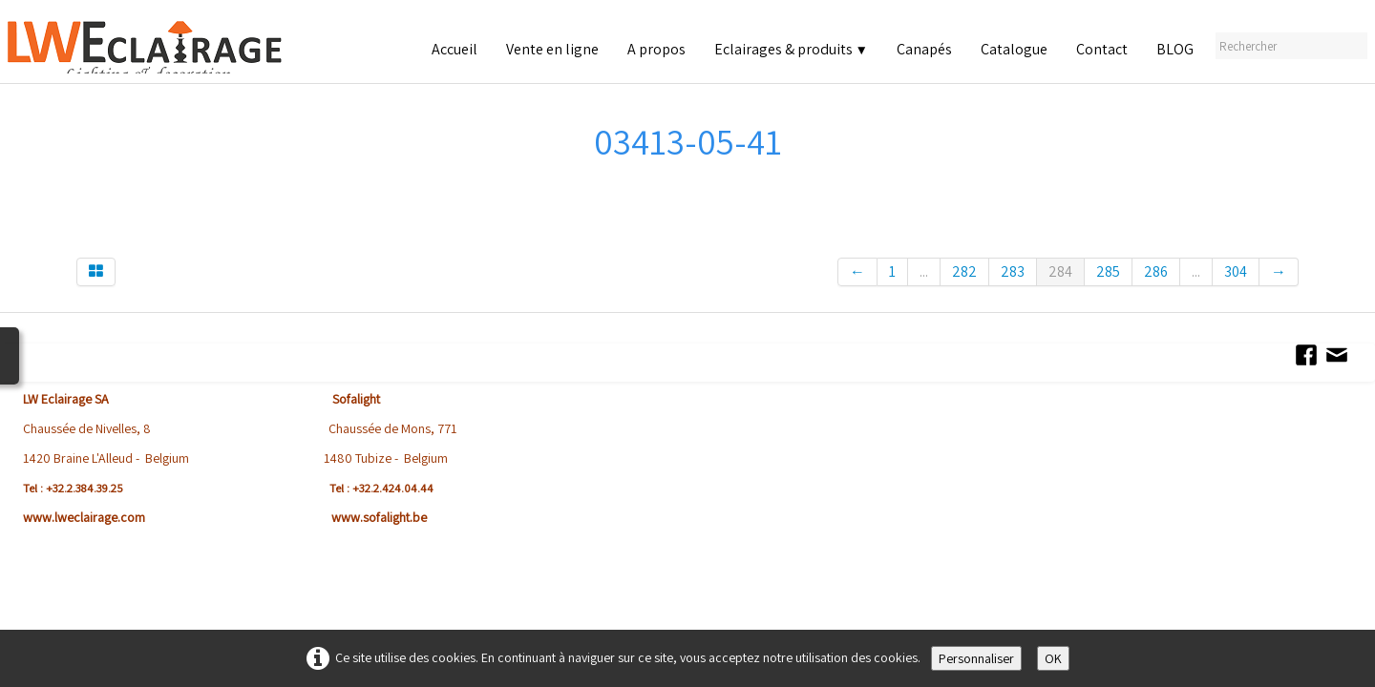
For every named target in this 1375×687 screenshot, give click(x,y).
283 (1013, 271)
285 (1108, 271)
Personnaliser (976, 658)
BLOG (1175, 49)
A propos (656, 49)
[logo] (168, 47)
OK (1053, 658)
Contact (1102, 49)
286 (1156, 271)
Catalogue (1014, 49)
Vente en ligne (552, 49)
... (924, 271)
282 (964, 271)
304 (1235, 271)
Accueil (454, 49)
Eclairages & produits (791, 49)
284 (1060, 271)
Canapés (924, 49)
